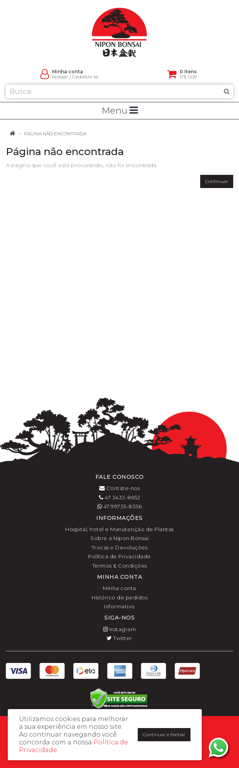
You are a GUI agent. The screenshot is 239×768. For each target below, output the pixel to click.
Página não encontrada (55, 133)
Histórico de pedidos (119, 597)
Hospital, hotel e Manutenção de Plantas (119, 529)
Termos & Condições (119, 566)
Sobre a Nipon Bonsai (119, 538)
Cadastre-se (85, 76)
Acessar (60, 76)
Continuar (216, 181)
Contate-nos (119, 488)
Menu (120, 110)
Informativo (119, 606)
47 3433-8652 (119, 497)
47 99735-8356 (119, 506)
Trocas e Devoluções (120, 547)
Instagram (119, 629)
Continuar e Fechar (164, 734)
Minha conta (119, 588)
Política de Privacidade (119, 556)
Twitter (119, 638)
